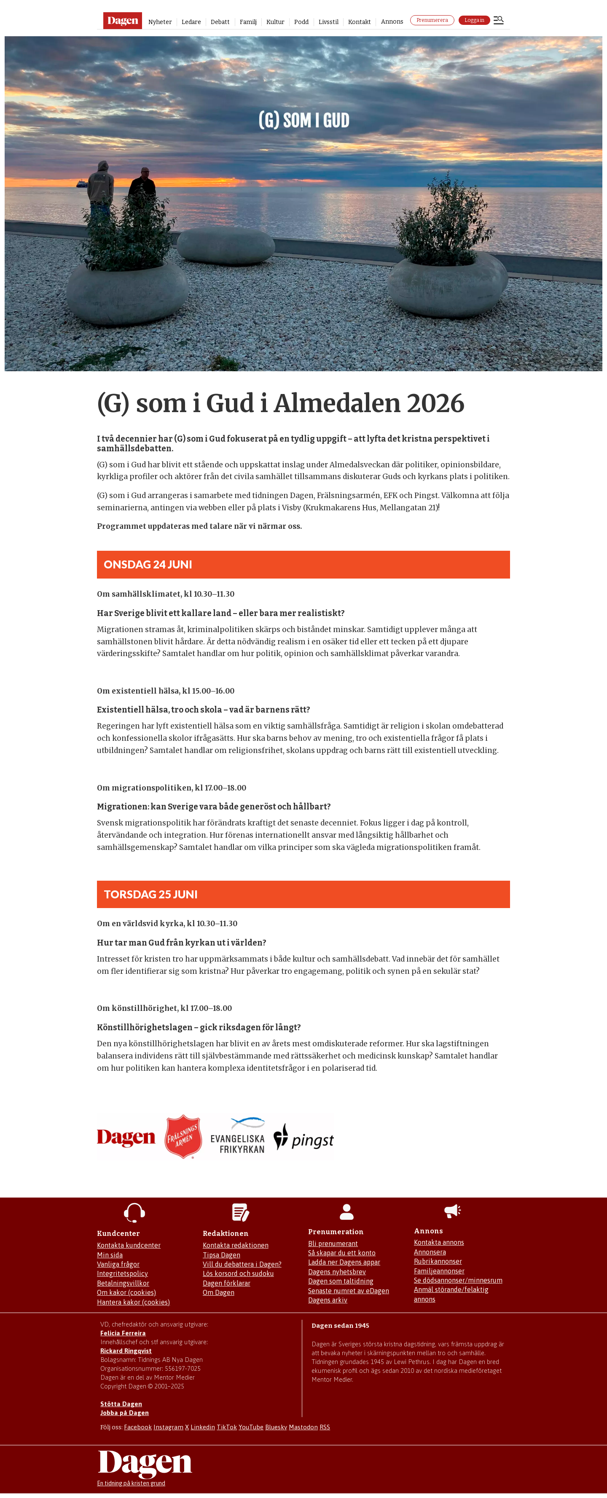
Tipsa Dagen (221, 1255)
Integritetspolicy (122, 1273)
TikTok (227, 1427)
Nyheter (160, 22)
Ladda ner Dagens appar (344, 1262)
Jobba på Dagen (124, 1412)
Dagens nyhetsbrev (337, 1272)
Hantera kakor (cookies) (133, 1302)
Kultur (275, 22)
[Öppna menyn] (498, 21)
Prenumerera (432, 20)
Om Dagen (218, 1292)
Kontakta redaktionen (236, 1245)
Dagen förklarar (226, 1283)
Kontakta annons (439, 1242)
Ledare (191, 22)
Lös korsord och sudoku (238, 1273)
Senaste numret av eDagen (348, 1290)
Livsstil (328, 22)
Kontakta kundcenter (129, 1245)
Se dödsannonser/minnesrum (458, 1280)
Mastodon (303, 1427)
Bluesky (276, 1427)
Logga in (474, 20)
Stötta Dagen (121, 1403)
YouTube (251, 1427)
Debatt (220, 22)
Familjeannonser (439, 1271)
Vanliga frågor (118, 1264)
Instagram (168, 1427)
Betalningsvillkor (123, 1283)
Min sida (110, 1255)
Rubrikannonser (438, 1261)
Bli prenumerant (333, 1243)
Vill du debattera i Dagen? (242, 1264)
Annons (392, 21)
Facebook (138, 1427)
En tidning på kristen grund (131, 1483)
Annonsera (430, 1252)
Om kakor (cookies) (126, 1292)
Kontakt (359, 22)
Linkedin (203, 1427)
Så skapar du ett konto (342, 1253)
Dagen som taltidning (340, 1281)
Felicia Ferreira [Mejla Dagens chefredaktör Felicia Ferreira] (123, 1333)
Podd (301, 22)
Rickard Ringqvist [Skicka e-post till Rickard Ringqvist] (126, 1350)
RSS (325, 1427)
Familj (248, 22)
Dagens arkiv (327, 1300)
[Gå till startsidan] (122, 20)
